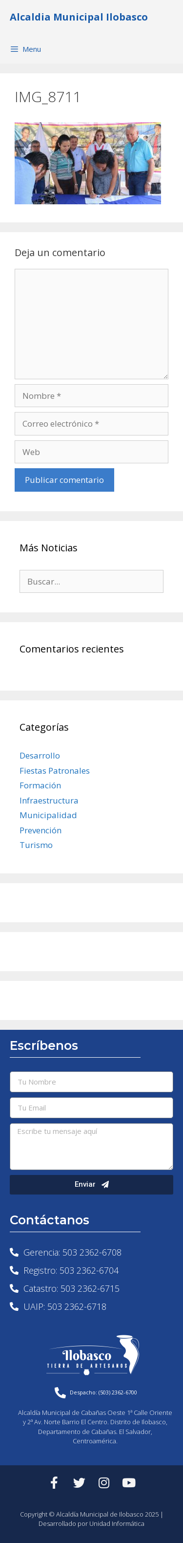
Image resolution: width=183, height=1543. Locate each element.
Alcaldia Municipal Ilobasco (79, 16)
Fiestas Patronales (55, 770)
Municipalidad (48, 815)
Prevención (40, 830)
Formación (40, 785)
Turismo (36, 844)
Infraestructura (49, 800)
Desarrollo (40, 755)
